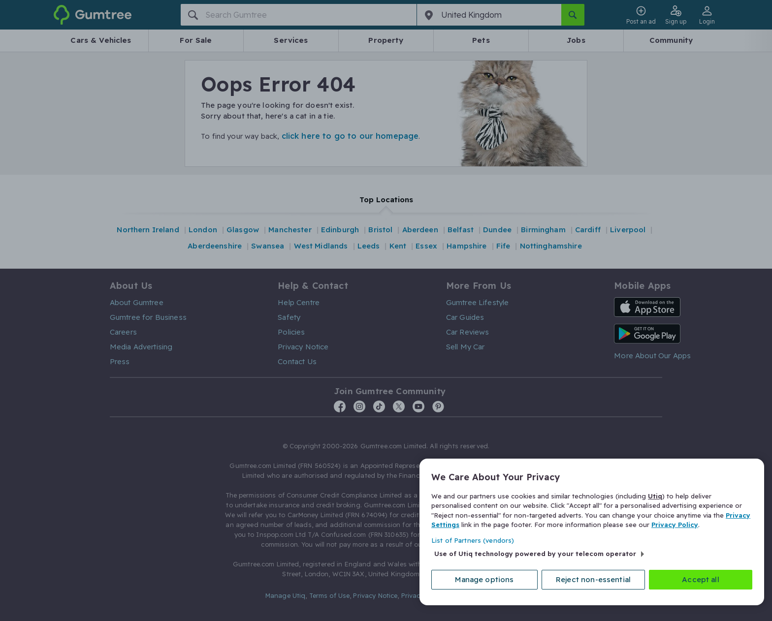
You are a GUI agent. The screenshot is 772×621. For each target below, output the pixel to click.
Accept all (700, 579)
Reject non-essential (593, 579)
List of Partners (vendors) (472, 540)
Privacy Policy (674, 524)
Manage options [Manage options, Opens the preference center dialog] (484, 579)
